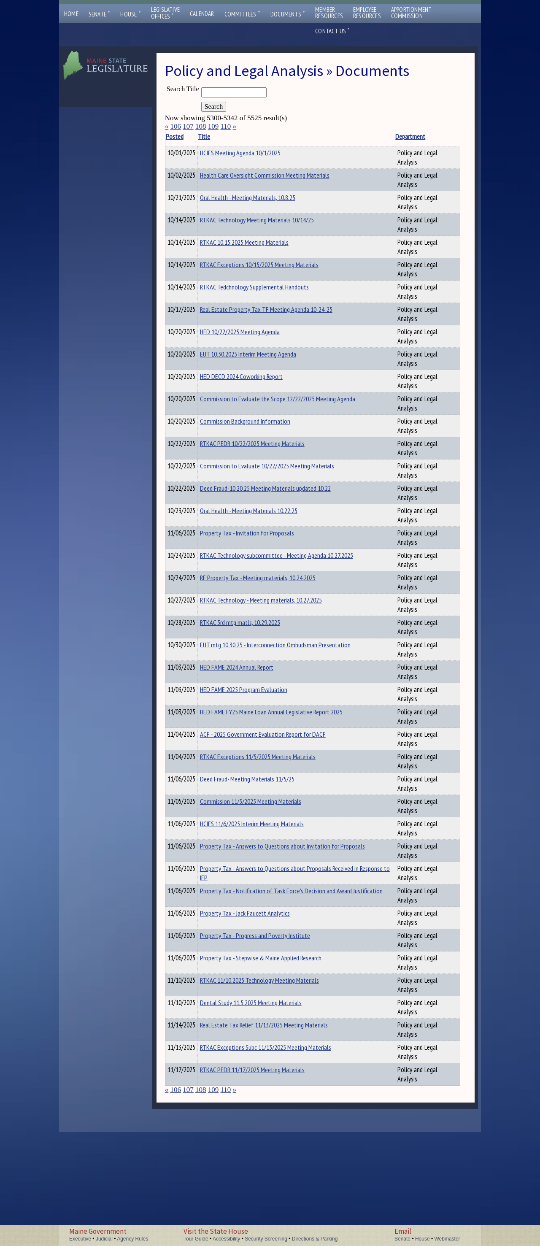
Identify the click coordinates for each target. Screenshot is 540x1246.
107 (188, 126)
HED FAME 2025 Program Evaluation (256, 735)
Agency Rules (132, 1239)
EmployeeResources (367, 12)
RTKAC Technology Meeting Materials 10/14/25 (246, 228)
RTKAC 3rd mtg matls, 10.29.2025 (253, 652)
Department (318, 136)
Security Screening (266, 1239)
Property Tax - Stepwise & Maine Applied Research (253, 1072)
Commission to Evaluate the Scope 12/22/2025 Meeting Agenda (256, 407)
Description (359, 136)
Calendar (202, 14)
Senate (100, 14)
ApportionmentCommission (411, 12)
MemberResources (329, 12)
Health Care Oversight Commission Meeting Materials (255, 179)
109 (213, 126)
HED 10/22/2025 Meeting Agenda (253, 335)
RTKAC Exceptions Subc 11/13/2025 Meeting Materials (256, 1166)
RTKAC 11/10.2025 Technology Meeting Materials (250, 1098)
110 (225, 126)
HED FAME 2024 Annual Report (249, 713)
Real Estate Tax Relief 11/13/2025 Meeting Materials (254, 1143)
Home (71, 14)
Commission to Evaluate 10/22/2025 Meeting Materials (249, 474)
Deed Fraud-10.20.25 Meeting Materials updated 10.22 (248, 496)
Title (217, 136)
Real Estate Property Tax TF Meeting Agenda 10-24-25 (247, 317)
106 (175, 126)
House (130, 14)
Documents (287, 14)
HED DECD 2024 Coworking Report (254, 380)
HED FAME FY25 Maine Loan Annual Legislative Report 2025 (255, 762)
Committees (242, 14)
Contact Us (332, 31)
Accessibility (226, 1239)
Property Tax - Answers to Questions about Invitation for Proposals (250, 913)
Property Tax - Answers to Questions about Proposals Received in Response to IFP (246, 948)
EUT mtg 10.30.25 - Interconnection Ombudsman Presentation (256, 683)
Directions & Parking (315, 1239)
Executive (80, 1239)
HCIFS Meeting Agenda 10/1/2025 (253, 152)
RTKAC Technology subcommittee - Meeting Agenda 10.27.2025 (256, 571)
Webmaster (447, 1239)
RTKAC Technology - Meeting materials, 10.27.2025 (248, 623)
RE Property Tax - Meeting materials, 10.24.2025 (244, 597)
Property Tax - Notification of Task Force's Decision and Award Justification (255, 982)
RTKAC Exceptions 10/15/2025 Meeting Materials (249, 273)
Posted (187, 136)
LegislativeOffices (165, 13)
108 (200, 126)
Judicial (104, 1239)
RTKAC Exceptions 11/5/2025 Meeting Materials (248, 819)
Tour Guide (196, 1239)
